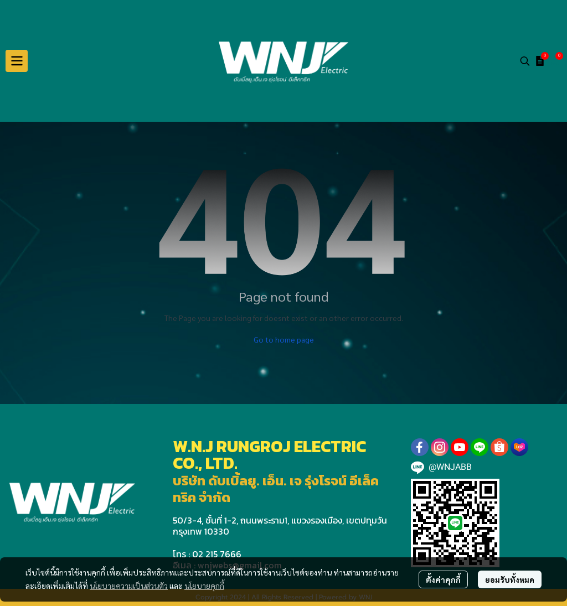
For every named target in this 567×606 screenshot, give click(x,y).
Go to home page (284, 339)
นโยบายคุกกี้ (204, 586)
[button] (525, 61)
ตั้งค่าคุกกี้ (443, 579)
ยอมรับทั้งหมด (509, 579)
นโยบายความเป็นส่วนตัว (129, 586)
